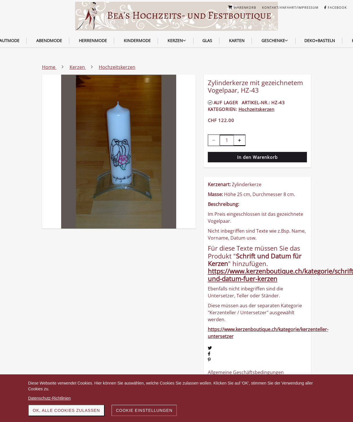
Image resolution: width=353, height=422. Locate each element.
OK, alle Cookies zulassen (66, 410)
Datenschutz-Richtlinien (49, 398)
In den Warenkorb (257, 157)
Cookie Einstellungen (144, 410)
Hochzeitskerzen (256, 109)
